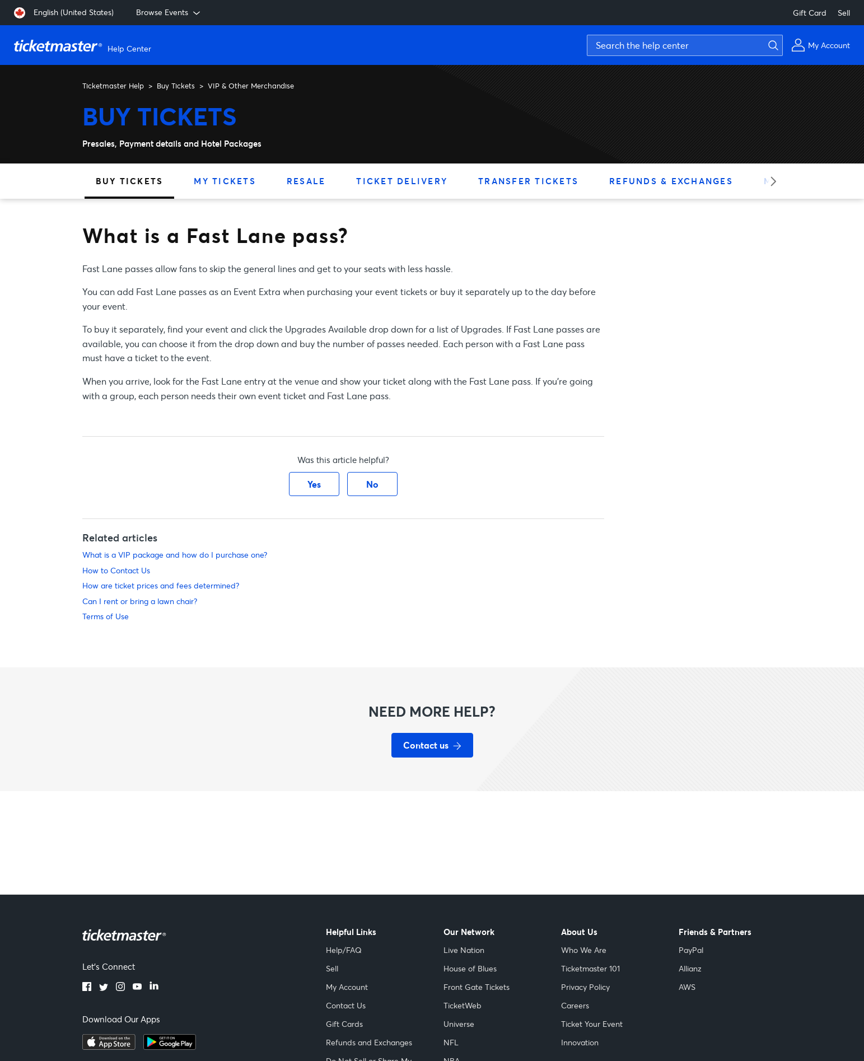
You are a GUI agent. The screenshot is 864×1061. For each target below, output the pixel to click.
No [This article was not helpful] (372, 484)
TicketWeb (462, 1005)
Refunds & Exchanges (671, 180)
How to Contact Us (116, 570)
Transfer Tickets (528, 180)
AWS (687, 986)
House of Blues (470, 968)
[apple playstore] (109, 1046)
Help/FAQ (344, 950)
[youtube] (137, 987)
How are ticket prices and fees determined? (160, 585)
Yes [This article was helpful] (314, 484)
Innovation (580, 1042)
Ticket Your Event (592, 1023)
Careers (575, 1005)
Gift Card (809, 12)
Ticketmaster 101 (590, 968)
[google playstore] (169, 1046)
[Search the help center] (685, 45)
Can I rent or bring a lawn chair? (139, 601)
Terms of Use (105, 616)
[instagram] (120, 987)
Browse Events (169, 12)
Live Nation (463, 950)
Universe (458, 1023)
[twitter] (103, 987)
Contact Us (346, 1005)
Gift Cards (344, 1023)
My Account (347, 986)
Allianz (690, 968)
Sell (844, 12)
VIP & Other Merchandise (251, 86)
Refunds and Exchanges (369, 1042)
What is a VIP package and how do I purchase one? (174, 554)
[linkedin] (154, 987)
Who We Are (583, 950)
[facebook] (86, 987)
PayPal (691, 950)
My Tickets (225, 180)
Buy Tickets (176, 86)
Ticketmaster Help (113, 86)
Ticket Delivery (401, 180)
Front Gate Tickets (476, 986)
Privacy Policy (585, 986)
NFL (451, 1042)
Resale (306, 180)
